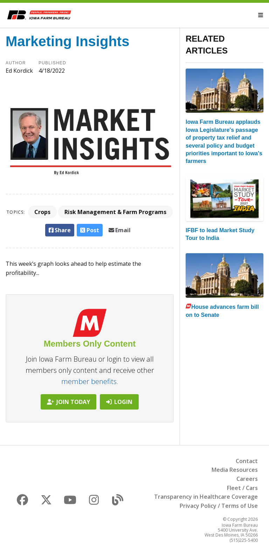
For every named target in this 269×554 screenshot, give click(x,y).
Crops (42, 212)
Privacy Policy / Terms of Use (219, 506)
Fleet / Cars (242, 488)
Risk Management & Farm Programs (115, 212)
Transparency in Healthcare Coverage (206, 496)
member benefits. (89, 381)
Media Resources (235, 470)
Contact (247, 461)
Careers (247, 479)
